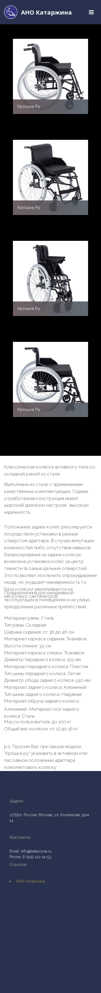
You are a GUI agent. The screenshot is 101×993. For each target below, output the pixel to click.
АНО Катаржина (46, 12)
